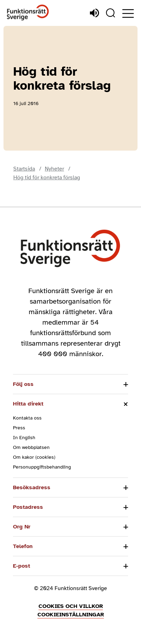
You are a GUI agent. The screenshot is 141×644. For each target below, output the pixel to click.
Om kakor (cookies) (34, 457)
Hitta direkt (28, 403)
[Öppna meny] (128, 13)
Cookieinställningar (70, 614)
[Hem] (28, 13)
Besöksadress (31, 487)
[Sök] (110, 13)
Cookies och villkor (70, 606)
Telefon (23, 546)
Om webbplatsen (31, 447)
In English (24, 438)
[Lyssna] (94, 13)
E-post (21, 565)
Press (19, 428)
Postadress (28, 507)
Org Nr (21, 526)
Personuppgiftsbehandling (42, 467)
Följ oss (23, 384)
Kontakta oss (27, 418)
